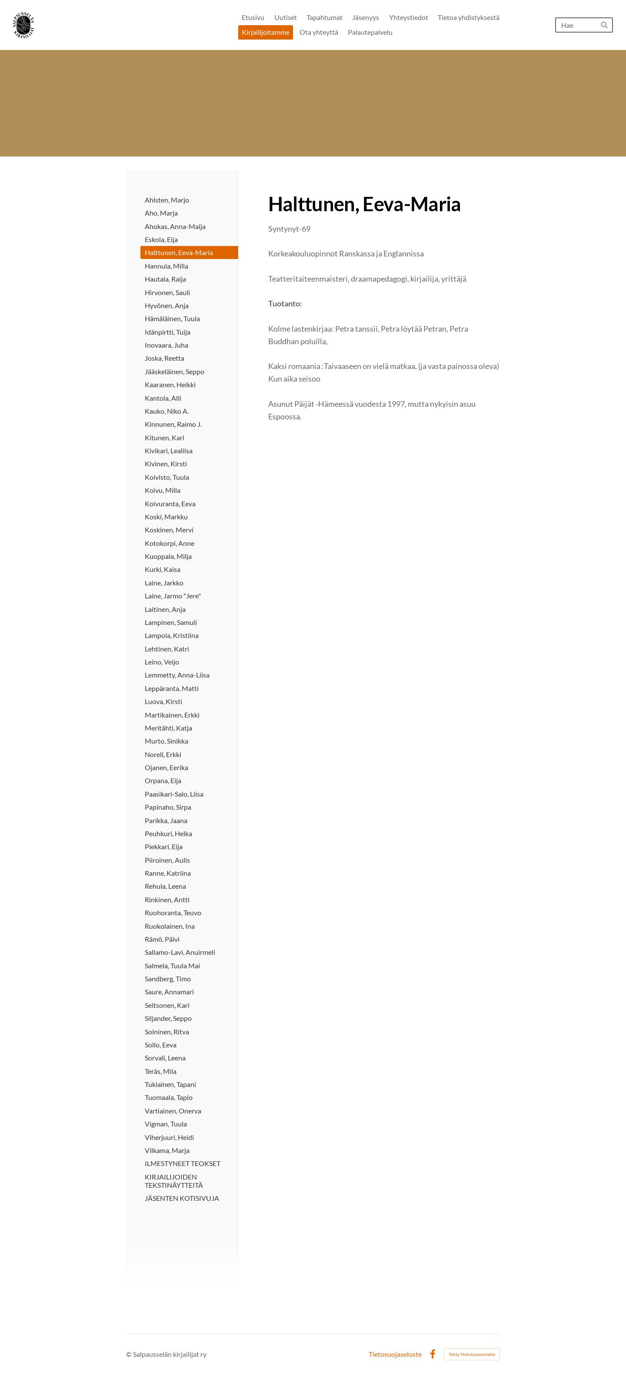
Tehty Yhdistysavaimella (472, 1354)
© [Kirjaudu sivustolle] (129, 1354)
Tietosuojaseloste (395, 1354)
